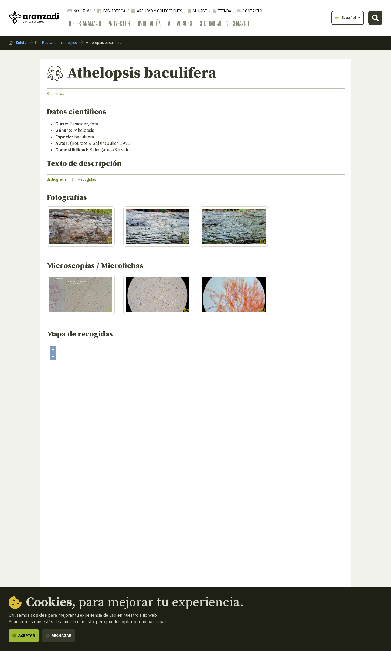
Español (346, 17)
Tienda (222, 11)
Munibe (197, 11)
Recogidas (87, 179)
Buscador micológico (56, 42)
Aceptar (23, 635)
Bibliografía (57, 179)
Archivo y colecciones (156, 11)
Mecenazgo (237, 23)
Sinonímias (55, 93)
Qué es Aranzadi (84, 23)
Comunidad (210, 23)
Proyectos (119, 23)
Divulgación (149, 23)
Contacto (249, 11)
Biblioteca (111, 11)
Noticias (79, 10)
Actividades (180, 23)
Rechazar (59, 635)
